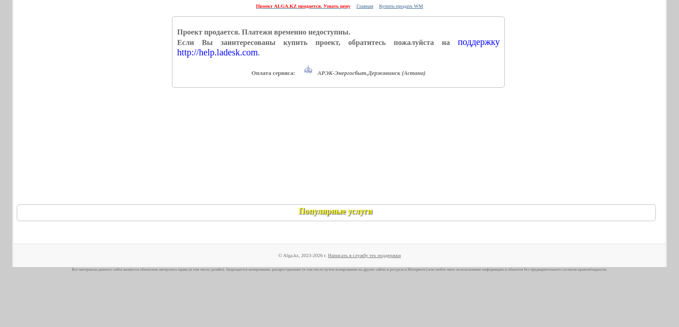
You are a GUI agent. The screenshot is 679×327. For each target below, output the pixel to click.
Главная (364, 6)
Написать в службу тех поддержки (364, 255)
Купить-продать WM (401, 6)
